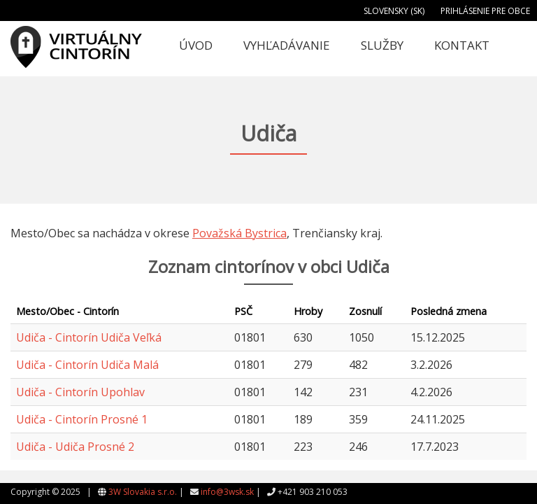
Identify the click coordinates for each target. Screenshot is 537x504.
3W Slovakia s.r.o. (142, 492)
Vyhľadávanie (286, 45)
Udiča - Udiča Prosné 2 (75, 446)
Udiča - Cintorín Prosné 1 (82, 419)
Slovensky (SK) (394, 11)
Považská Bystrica (239, 233)
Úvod (196, 45)
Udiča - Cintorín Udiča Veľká (89, 337)
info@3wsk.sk (227, 492)
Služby (382, 45)
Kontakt (461, 45)
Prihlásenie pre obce (485, 11)
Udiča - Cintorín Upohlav (80, 392)
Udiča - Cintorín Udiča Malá (87, 364)
